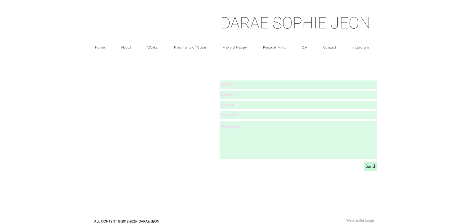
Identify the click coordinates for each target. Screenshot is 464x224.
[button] (152, 47)
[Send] (370, 166)
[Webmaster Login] (360, 220)
